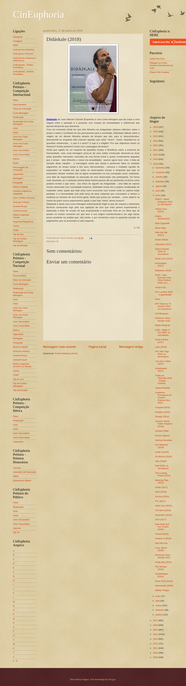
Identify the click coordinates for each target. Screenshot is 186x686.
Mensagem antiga (131, 346)
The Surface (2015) (161, 567)
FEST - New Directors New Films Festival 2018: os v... (163, 279)
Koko (157, 299)
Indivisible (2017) (163, 244)
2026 (155, 127)
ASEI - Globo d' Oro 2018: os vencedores (162, 332)
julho (158, 190)
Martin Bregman (162, 325)
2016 (155, 625)
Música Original (20, 187)
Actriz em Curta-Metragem (21, 144)
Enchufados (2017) (160, 264)
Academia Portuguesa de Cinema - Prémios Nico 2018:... (163, 397)
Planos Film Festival (159, 72)
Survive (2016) (162, 496)
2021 (155, 150)
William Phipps (162, 590)
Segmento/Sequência (23, 221)
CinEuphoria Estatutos (23, 49)
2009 (155, 657)
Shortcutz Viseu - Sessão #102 (163, 319)
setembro (160, 181)
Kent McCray (161, 543)
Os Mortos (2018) (163, 456)
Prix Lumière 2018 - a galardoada (163, 293)
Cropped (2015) (162, 407)
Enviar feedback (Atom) (66, 353)
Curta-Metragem (21, 113)
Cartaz (16, 226)
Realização (18, 117)
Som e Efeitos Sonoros (24, 198)
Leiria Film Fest (157, 58)
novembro (161, 172)
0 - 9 (15, 661)
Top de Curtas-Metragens (20, 239)
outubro (159, 177)
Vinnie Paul (160, 287)
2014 (155, 634)
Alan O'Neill (160, 461)
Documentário (19, 104)
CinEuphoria (38, 14)
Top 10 (16, 532)
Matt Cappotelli (162, 223)
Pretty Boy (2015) (163, 562)
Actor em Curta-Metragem (20, 137)
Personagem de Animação (20, 168)
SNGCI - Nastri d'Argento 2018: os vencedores (164, 202)
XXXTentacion (162, 313)
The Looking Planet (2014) (162, 474)
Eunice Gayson (162, 435)
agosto (159, 186)
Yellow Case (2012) (161, 210)
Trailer (16, 230)
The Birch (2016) (163, 510)
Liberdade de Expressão (24, 472)
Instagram (18, 41)
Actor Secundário (21, 150)
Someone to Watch (22, 480)
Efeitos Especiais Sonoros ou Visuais (22, 365)
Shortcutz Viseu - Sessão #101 (163, 556)
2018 (155, 164)
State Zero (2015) (163, 505)
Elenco (16, 159)
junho (158, 195)
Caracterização (20, 210)
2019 (155, 159)
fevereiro (160, 610)
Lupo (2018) (161, 347)
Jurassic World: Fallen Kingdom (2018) (163, 424)
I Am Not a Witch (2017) (163, 362)
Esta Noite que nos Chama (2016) (162, 527)
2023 (155, 141)
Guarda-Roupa (20, 206)
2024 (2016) (161, 492)
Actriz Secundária (21, 154)
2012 (155, 643)
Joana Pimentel (162, 388)
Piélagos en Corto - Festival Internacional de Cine (161, 65)
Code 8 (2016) (162, 452)
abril (158, 601)
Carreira (17, 468)
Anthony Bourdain (163, 440)
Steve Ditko (160, 228)
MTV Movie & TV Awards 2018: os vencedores (163, 306)
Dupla (16, 163)
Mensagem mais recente (59, 346)
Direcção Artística (21, 202)
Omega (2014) (162, 416)
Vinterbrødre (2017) (161, 369)
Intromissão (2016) (164, 585)
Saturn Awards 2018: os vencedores (162, 251)
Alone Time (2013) (164, 581)
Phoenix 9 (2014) (163, 538)
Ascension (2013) (163, 515)
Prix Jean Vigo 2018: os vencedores (162, 354)
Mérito (16, 476)
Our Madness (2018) (161, 445)
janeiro (159, 614)
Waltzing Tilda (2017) (161, 481)
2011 (155, 648)
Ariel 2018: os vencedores (162, 466)
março (159, 605)
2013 (155, 639)
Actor (15, 128)
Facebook (18, 37)
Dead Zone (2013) (164, 258)
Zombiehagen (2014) (161, 575)
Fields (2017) (161, 487)
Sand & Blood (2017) (161, 340)
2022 (155, 145)
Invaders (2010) (162, 412)
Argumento (18, 174)
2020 (155, 154)
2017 (155, 620)
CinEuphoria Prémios (23, 53)
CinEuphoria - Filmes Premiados (23, 66)
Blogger (112, 679)
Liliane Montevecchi (162, 217)
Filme (15, 100)
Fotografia (18, 182)
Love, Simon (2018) (161, 549)
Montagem (18, 178)
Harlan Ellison (161, 239)
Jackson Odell (162, 431)
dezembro (161, 167)
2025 (155, 131)
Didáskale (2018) (163, 270)
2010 (155, 653)
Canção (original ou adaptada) (22, 192)
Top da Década (20, 245)
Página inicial (97, 346)
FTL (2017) (160, 501)
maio (158, 596)
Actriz (15, 132)
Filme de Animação (22, 108)
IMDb (15, 45)
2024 (155, 136)
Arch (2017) (160, 519)
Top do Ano (18, 234)
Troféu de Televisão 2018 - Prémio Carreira (163, 379)
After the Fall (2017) (161, 233)
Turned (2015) (162, 534)
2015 (155, 630)
